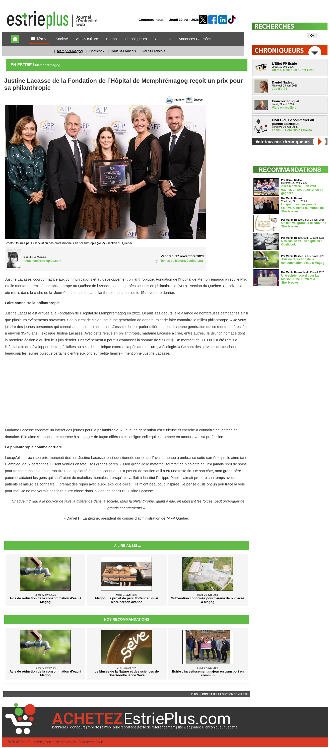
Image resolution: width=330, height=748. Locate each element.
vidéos (197, 727)
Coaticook (96, 51)
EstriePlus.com (31, 742)
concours (78, 727)
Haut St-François (123, 51)
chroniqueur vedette (221, 727)
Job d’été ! (279, 89)
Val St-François (153, 51)
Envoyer (198, 99)
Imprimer (179, 99)
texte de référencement (156, 727)
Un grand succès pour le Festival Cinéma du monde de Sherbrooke (302, 208)
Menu (38, 39)
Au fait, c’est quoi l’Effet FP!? (293, 70)
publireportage (124, 727)
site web (183, 727)
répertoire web (99, 727)
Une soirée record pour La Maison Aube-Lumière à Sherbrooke (300, 279)
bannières (60, 727)
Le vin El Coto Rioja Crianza (292, 130)
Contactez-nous (151, 20)
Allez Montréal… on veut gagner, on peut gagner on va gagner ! (302, 189)
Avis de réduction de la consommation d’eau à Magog (302, 261)
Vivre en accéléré (284, 107)
